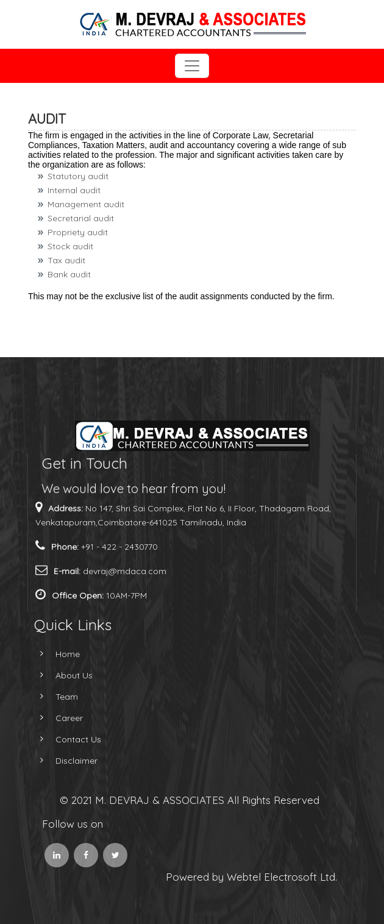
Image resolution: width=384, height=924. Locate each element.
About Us (60, 675)
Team (52, 696)
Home (53, 654)
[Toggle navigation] (192, 66)
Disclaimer (62, 760)
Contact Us (64, 739)
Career (55, 718)
